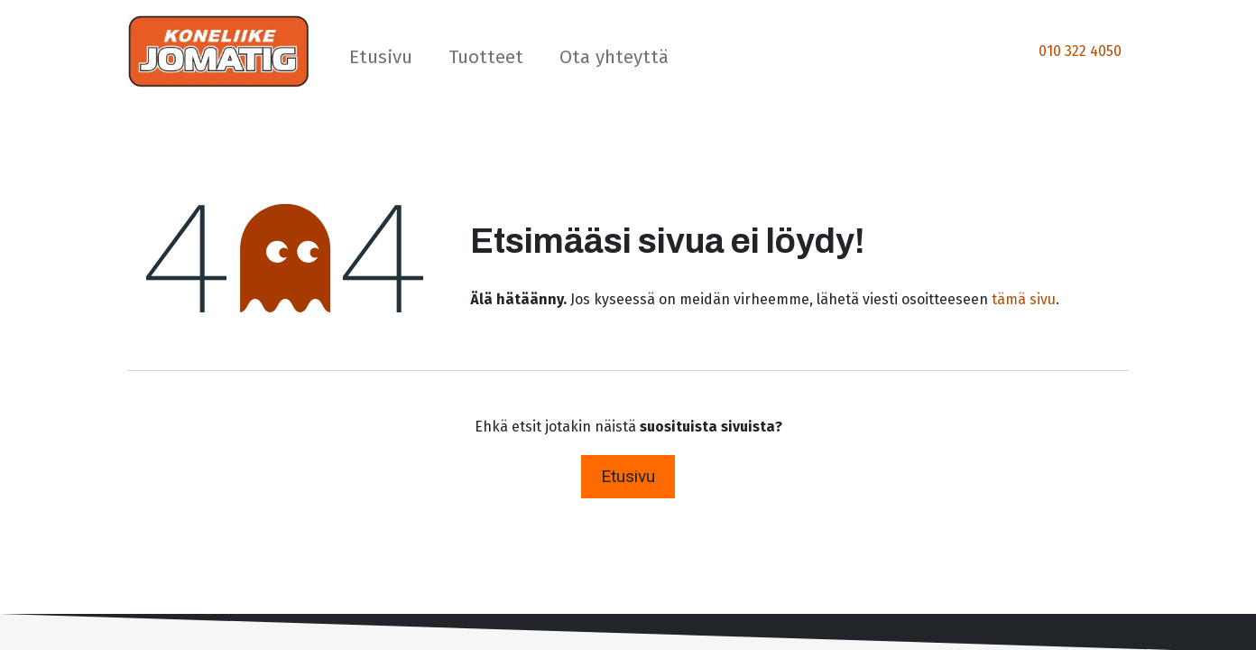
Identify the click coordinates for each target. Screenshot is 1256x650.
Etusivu (628, 476)
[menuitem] (380, 61)
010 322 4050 (1080, 51)
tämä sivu (1024, 299)
